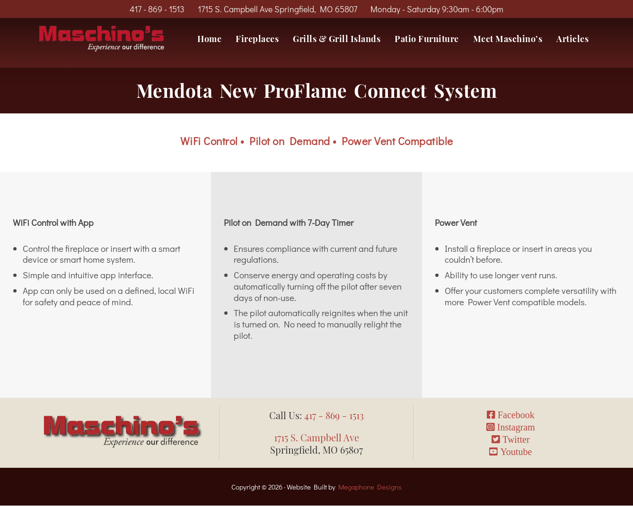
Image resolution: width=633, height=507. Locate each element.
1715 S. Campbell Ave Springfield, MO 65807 (277, 9)
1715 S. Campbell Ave (316, 438)
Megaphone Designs (370, 487)
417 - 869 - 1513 (157, 9)
